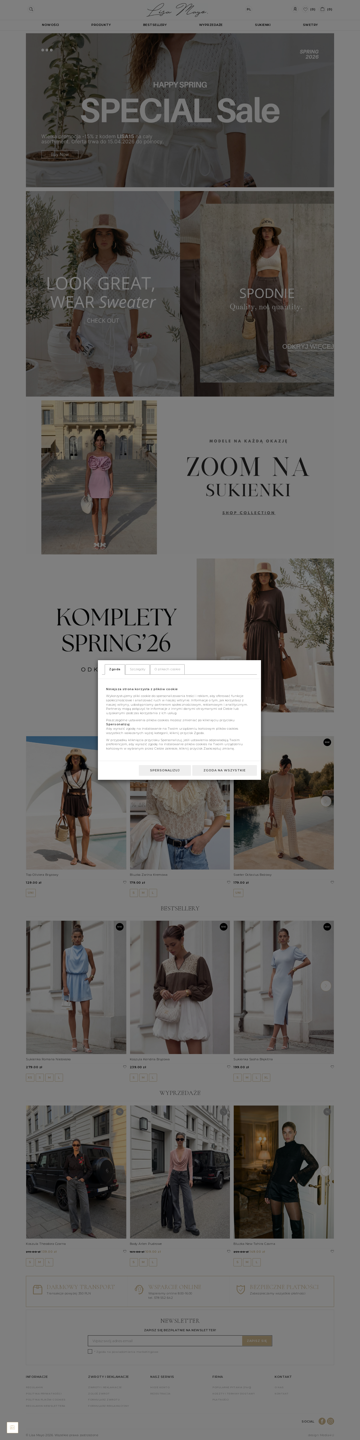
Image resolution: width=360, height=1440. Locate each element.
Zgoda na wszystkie (224, 770)
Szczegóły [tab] (138, 669)
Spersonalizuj (165, 770)
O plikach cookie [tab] (167, 669)
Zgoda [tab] (115, 669)
